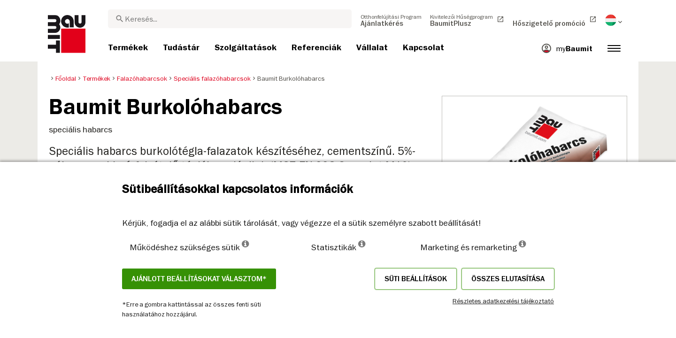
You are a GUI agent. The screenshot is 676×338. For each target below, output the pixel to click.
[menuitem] (391, 20)
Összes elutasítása (508, 279)
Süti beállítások (415, 279)
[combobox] (230, 18)
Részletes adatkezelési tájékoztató (503, 301)
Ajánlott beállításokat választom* (199, 279)
